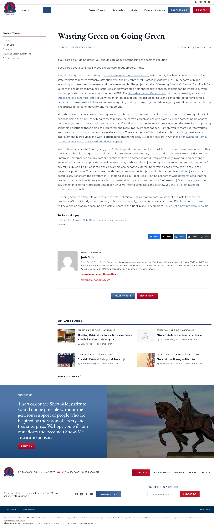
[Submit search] (47, 10)
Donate (202, 10)
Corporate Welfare (11, 58)
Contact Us (179, 10)
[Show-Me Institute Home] (10, 8)
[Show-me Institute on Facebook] (196, 2)
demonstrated (187, 175)
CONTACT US (108, 494)
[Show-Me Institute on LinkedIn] (205, 2)
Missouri (77, 220)
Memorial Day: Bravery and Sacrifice (176, 359)
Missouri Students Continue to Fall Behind (179, 334)
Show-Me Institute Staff (171, 363)
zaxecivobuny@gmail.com (95, 280)
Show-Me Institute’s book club (147, 93)
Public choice (121, 220)
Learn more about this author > (99, 274)
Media (135, 10)
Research (119, 10)
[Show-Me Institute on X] (200, 2)
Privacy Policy (204, 509)
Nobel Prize (89, 220)
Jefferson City (65, 220)
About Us (160, 10)
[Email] (193, 236)
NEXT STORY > (147, 296)
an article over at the (126, 75)
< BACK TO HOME (123, 296)
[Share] (154, 236)
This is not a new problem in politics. (187, 206)
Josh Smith (186, 47)
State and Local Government (17, 54)
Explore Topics (98, 10)
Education (7, 40)
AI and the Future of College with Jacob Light (102, 359)
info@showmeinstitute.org (14, 520)
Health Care (8, 45)
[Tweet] (167, 236)
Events (148, 10)
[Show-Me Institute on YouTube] (209, 2)
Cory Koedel (87, 344)
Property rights (105, 220)
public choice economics (73, 97)
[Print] (205, 236)
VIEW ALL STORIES (69, 376)
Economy (7, 49)
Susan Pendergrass (169, 339)
